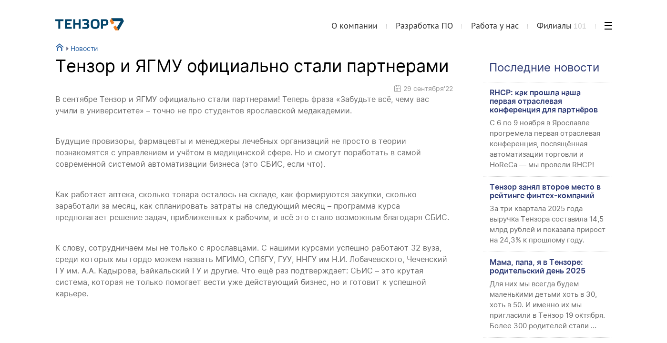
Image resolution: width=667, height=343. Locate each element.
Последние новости (544, 67)
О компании (354, 25)
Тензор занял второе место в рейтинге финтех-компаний (545, 191)
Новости (81, 48)
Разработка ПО (424, 25)
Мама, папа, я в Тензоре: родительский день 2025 (537, 266)
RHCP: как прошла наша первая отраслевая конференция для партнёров (544, 101)
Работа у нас (495, 25)
